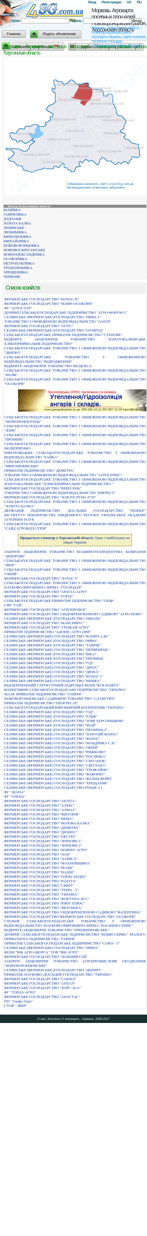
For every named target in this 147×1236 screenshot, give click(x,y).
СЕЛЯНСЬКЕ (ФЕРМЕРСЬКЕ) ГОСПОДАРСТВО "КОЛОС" (52, 738)
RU (139, 2)
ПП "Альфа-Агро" (18, 1001)
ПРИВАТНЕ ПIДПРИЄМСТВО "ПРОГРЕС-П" (41, 703)
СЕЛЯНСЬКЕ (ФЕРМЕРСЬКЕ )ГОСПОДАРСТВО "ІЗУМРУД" (53, 330)
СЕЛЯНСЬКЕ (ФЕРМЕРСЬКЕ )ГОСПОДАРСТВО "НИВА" (51, 641)
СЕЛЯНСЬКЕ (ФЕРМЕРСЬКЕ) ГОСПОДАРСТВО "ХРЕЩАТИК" (56, 783)
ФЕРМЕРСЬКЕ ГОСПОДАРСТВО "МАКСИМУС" (44, 623)
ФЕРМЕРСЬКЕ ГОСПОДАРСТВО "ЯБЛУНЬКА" (43, 908)
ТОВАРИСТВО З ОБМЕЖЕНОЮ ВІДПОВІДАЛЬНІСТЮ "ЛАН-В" (57, 321)
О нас (41, 1018)
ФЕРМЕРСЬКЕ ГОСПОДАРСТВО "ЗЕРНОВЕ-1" (43, 841)
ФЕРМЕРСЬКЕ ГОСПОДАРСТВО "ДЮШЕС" (41, 832)
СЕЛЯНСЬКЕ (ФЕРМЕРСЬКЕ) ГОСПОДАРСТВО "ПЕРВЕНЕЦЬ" (56, 649)
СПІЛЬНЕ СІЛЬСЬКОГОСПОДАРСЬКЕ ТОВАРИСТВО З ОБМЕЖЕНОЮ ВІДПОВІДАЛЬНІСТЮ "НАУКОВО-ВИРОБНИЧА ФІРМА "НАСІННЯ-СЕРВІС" (75, 923)
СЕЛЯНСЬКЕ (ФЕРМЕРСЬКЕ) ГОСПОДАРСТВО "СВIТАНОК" (55, 761)
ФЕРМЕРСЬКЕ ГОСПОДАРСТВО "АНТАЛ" (39, 983)
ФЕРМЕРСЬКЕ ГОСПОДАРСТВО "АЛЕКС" (39, 805)
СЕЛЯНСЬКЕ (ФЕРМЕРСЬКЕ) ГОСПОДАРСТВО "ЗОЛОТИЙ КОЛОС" (61, 734)
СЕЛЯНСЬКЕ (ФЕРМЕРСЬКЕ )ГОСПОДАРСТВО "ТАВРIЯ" (52, 645)
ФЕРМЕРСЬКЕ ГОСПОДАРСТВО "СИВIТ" (39, 885)
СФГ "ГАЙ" (13, 605)
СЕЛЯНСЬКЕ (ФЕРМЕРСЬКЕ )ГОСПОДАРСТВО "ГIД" (49, 712)
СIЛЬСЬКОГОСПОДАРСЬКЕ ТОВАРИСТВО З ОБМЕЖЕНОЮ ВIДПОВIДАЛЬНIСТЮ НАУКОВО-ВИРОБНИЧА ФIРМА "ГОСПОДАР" (75, 585)
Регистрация (111, 2)
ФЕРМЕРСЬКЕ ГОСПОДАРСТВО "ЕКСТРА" (40, 836)
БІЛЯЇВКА (12, 210)
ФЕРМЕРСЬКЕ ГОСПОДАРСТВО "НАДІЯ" (39, 872)
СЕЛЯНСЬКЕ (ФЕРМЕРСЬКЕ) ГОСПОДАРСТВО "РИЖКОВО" (55, 752)
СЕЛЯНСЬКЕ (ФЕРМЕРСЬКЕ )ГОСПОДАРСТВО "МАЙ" (50, 725)
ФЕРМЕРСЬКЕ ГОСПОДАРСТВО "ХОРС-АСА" (42, 988)
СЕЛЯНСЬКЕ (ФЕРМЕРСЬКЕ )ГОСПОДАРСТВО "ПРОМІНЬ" (54, 658)
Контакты (54, 1018)
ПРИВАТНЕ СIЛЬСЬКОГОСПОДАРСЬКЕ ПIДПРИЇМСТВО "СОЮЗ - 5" (62, 943)
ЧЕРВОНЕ (12, 277)
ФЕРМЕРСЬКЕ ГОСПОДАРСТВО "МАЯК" (39, 868)
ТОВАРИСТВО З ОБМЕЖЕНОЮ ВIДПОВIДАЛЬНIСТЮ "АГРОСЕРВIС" (63, 475)
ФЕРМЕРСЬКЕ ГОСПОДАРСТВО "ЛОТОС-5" (41, 578)
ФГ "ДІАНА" (14, 792)
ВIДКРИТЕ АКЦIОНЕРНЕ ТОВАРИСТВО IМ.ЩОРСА (48, 366)
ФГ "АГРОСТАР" (18, 308)
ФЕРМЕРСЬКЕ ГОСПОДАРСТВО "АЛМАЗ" (40, 810)
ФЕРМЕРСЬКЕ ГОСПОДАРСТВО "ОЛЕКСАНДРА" (45, 876)
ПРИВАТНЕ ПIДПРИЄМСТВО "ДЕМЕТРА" (39, 470)
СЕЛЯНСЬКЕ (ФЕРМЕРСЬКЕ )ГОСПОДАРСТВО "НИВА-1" (52, 317)
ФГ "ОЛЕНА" (15, 796)
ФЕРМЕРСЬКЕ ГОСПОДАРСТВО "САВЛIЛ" (40, 979)
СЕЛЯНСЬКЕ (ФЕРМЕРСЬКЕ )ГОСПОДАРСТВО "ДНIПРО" (53, 970)
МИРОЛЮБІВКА (17, 236)
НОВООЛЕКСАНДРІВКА (24, 254)
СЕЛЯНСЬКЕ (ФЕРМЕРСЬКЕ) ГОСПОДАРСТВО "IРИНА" (51, 948)
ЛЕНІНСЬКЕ (14, 228)
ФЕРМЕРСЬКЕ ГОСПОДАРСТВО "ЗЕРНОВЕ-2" (43, 845)
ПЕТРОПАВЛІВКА (19, 263)
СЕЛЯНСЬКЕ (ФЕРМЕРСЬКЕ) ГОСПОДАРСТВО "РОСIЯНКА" (55, 756)
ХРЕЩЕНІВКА (16, 272)
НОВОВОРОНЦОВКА (22, 245)
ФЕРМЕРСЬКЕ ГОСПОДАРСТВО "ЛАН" (37, 854)
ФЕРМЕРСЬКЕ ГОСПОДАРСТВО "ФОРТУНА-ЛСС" (46, 899)
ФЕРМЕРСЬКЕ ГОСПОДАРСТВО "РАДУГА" (40, 881)
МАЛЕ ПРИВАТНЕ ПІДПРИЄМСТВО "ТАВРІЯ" (43, 694)
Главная (14, 34)
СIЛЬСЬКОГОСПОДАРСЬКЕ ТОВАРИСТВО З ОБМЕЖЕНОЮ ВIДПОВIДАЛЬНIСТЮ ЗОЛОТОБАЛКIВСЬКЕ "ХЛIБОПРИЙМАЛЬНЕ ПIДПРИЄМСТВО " (75, 481)
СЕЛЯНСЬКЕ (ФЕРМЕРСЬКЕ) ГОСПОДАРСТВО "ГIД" (49, 663)
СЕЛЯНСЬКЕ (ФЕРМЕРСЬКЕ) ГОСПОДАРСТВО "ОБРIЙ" (51, 747)
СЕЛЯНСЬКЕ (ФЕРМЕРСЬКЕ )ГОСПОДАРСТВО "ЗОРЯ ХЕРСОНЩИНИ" (64, 721)
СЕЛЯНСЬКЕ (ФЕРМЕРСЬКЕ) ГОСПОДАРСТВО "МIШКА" (52, 681)
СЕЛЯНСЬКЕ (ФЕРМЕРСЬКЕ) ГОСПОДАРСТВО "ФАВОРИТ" (54, 774)
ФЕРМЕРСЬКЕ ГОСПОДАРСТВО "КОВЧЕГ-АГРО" (46, 850)
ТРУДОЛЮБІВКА (18, 268)
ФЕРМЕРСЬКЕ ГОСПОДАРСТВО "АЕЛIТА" (40, 801)
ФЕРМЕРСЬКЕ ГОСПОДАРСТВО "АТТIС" (38, 326)
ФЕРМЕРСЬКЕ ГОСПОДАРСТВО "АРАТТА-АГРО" (45, 592)
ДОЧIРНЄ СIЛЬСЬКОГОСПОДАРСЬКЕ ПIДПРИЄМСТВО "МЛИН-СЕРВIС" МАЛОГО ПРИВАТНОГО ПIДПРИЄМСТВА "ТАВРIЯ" (75, 936)
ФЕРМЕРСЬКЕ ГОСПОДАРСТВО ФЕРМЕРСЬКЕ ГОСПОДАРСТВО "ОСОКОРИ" (70, 916)
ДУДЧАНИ (12, 219)
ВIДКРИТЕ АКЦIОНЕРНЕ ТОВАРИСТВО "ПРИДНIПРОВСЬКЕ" (56, 930)
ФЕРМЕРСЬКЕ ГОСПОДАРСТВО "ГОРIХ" (39, 596)
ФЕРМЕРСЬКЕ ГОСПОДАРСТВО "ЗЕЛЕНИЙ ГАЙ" (46, 957)
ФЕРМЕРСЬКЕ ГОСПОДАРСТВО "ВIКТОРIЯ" (42, 814)
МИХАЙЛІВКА (16, 241)
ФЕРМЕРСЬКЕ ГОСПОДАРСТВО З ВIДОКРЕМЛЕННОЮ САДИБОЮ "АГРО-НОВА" (73, 614)
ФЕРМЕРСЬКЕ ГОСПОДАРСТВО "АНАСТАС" (42, 997)
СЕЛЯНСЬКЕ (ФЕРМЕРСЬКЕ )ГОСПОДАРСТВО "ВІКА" (50, 654)
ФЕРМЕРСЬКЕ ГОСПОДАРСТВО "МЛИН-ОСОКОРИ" (48, 303)
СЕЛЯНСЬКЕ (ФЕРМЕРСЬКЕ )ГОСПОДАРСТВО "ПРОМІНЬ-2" (56, 730)
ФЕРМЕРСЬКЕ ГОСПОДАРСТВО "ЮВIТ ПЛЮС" (44, 903)
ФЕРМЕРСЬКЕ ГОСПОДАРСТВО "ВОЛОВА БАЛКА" (47, 823)
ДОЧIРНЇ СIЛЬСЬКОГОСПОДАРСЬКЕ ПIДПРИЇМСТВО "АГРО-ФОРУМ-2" (65, 312)
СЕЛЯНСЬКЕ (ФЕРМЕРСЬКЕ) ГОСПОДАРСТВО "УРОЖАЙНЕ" (56, 770)
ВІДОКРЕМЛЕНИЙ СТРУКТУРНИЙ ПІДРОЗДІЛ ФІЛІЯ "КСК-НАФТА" (62, 685)
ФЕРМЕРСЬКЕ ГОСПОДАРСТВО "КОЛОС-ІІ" (41, 299)
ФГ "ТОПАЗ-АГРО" (20, 992)
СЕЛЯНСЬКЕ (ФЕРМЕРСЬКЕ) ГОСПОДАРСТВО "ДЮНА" (51, 672)
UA (128, 2)
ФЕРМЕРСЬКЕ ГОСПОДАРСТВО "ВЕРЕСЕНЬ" (42, 488)
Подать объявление (59, 34)
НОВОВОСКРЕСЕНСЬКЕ (24, 250)
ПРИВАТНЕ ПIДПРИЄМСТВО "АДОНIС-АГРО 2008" (47, 632)
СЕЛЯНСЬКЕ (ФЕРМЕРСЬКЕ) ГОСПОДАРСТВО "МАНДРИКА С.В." (60, 743)
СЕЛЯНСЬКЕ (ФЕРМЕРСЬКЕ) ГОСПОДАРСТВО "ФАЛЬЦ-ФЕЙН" (58, 779)
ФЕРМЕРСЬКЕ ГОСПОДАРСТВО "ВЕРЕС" (39, 819)
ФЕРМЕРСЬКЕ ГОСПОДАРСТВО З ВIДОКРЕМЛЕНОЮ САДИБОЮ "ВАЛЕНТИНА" (72, 912)
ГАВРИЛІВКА (15, 214)
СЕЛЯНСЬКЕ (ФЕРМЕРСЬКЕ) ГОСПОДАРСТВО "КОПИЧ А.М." (56, 636)
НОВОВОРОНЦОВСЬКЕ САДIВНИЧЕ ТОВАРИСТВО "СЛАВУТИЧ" (59, 698)
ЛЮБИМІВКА (15, 232)
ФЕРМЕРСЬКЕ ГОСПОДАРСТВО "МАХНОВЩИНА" (47, 863)
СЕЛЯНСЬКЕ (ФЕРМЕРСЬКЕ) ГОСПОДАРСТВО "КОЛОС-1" (53, 676)
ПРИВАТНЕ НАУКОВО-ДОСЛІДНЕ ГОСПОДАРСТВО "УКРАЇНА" (58, 974)
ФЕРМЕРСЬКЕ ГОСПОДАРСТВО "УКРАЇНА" (41, 894)
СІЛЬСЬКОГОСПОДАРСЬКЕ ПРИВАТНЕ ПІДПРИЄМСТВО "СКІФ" (59, 601)
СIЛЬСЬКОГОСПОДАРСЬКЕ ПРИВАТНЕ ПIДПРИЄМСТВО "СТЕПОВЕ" (63, 335)
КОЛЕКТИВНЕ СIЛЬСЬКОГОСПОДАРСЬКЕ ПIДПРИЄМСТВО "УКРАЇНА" (65, 690)
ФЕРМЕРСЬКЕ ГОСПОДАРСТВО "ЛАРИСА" (41, 859)
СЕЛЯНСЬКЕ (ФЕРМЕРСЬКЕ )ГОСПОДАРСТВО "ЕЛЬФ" (51, 716)
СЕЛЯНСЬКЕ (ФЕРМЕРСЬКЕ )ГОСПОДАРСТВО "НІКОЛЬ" (52, 618)
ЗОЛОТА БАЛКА (17, 223)
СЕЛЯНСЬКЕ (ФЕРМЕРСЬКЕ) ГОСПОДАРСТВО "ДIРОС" (51, 667)
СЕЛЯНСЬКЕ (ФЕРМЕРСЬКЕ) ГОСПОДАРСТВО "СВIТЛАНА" (55, 765)
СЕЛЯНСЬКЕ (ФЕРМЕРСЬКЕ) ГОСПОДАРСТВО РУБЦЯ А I (53, 787)
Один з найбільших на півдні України (75, 540)
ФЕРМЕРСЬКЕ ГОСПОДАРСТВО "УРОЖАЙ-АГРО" (47, 627)
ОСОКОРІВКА (15, 259)
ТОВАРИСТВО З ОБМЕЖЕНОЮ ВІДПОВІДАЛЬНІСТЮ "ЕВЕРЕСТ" (60, 493)
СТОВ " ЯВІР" (15, 1005)
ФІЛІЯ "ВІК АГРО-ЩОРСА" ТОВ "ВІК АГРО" (41, 952)
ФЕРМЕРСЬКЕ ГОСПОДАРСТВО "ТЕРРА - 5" (41, 890)
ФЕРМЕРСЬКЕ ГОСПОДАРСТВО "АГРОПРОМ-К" (45, 609)
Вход (92, 2)
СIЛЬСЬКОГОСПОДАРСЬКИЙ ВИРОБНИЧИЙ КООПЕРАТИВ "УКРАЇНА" (64, 707)
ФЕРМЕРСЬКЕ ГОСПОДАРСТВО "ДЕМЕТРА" (42, 827)
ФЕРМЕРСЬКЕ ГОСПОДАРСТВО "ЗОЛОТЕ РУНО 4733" (50, 497)
